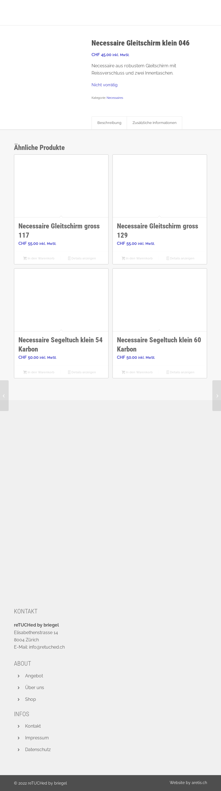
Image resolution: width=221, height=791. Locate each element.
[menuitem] (187, 782)
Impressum (37, 737)
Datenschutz (38, 749)
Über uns (34, 687)
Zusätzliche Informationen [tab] (155, 123)
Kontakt (33, 726)
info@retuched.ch (47, 647)
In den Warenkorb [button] (38, 259)
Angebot (34, 675)
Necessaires (115, 98)
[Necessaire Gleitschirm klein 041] (4, 395)
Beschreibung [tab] (109, 123)
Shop (30, 699)
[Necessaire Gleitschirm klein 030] (216, 395)
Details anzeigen (82, 259)
